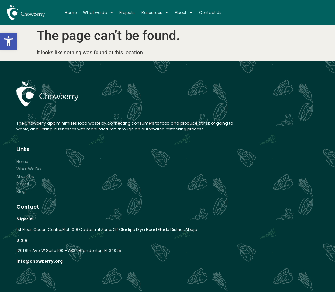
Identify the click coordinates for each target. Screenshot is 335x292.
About (183, 13)
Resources (154, 13)
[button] (8, 41)
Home (71, 12)
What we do (98, 13)
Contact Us (210, 12)
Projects (127, 12)
